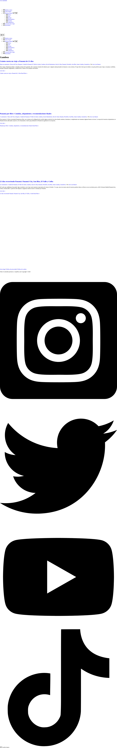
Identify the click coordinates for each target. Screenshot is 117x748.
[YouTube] (58, 628)
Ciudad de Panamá (27, 64)
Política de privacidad (11, 269)
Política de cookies (21, 269)
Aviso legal (2, 269)
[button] (14, 13)
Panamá (64, 64)
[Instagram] (58, 407)
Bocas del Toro (14, 64)
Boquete (20, 64)
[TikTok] (58, 745)
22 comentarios (3, 184)
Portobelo (69, 64)
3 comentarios (3, 116)
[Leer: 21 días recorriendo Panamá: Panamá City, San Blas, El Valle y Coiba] (38, 252)
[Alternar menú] (16, 13)
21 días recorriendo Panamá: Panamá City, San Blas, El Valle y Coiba (26, 181)
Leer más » (2, 70)
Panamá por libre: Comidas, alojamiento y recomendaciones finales (25, 114)
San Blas (74, 64)
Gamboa (43, 64)
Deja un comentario (4, 64)
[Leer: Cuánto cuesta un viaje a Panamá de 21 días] (24, 110)
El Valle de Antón (36, 64)
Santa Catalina (80, 64)
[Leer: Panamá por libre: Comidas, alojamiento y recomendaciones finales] (38, 178)
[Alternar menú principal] (2, 35)
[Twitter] (58, 524)
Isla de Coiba (58, 64)
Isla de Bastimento (50, 64)
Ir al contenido (3, 0)
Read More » (13, 73)
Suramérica (87, 64)
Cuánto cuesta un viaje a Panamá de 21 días (17, 61)
